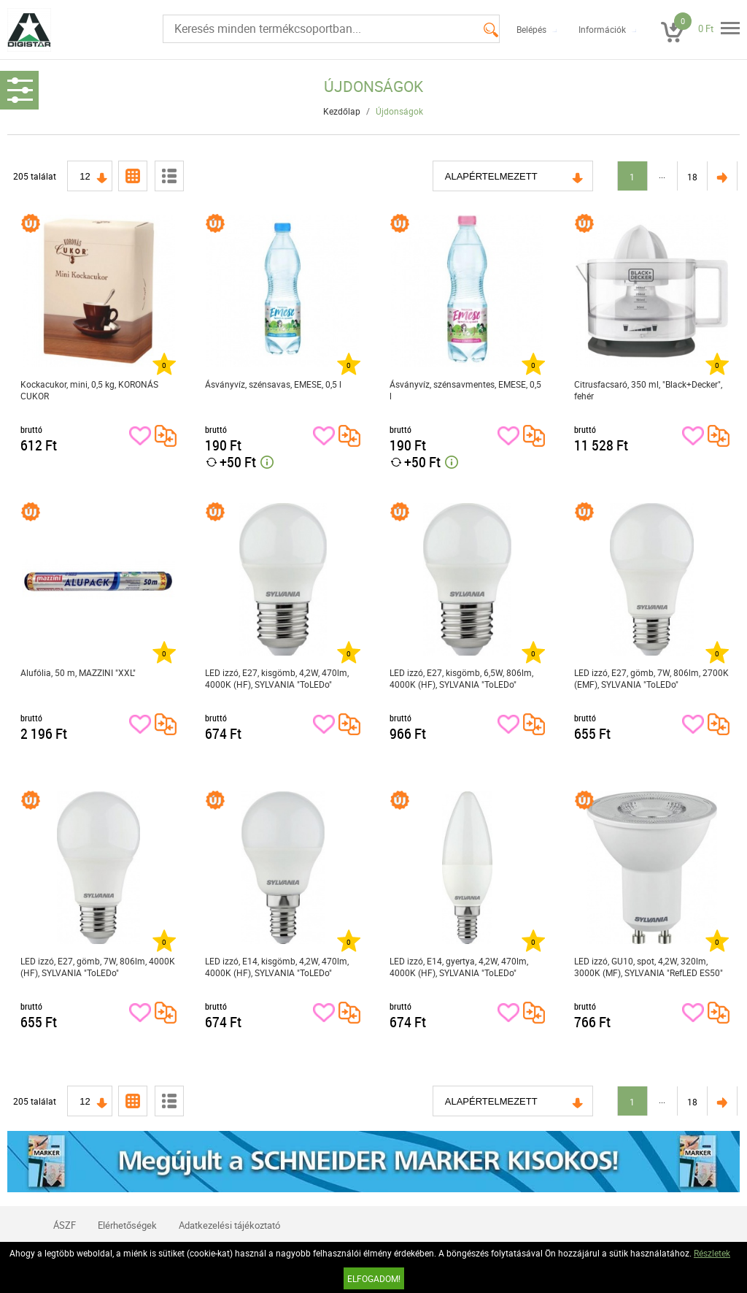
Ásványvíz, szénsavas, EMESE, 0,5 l (273, 384)
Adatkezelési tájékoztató (229, 1225)
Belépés (531, 29)
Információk (602, 29)
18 (692, 177)
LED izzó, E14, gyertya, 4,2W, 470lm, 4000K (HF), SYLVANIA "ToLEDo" (459, 966)
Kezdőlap (341, 111)
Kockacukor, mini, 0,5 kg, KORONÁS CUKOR (89, 390)
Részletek (712, 1253)
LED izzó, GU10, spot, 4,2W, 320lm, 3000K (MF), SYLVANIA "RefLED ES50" (648, 966)
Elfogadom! (373, 1278)
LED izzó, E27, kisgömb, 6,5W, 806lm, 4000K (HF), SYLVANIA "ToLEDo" (461, 678)
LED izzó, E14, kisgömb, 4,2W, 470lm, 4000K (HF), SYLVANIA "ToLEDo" (277, 966)
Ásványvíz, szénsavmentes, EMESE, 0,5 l (465, 390)
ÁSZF (64, 1225)
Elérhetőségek (127, 1225)
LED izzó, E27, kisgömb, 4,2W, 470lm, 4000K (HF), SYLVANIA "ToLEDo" (277, 678)
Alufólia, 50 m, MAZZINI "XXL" (78, 672)
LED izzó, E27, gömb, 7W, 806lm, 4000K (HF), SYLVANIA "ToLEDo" (97, 966)
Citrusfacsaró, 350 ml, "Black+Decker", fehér (648, 390)
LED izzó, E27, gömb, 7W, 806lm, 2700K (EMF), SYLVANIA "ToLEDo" (651, 678)
